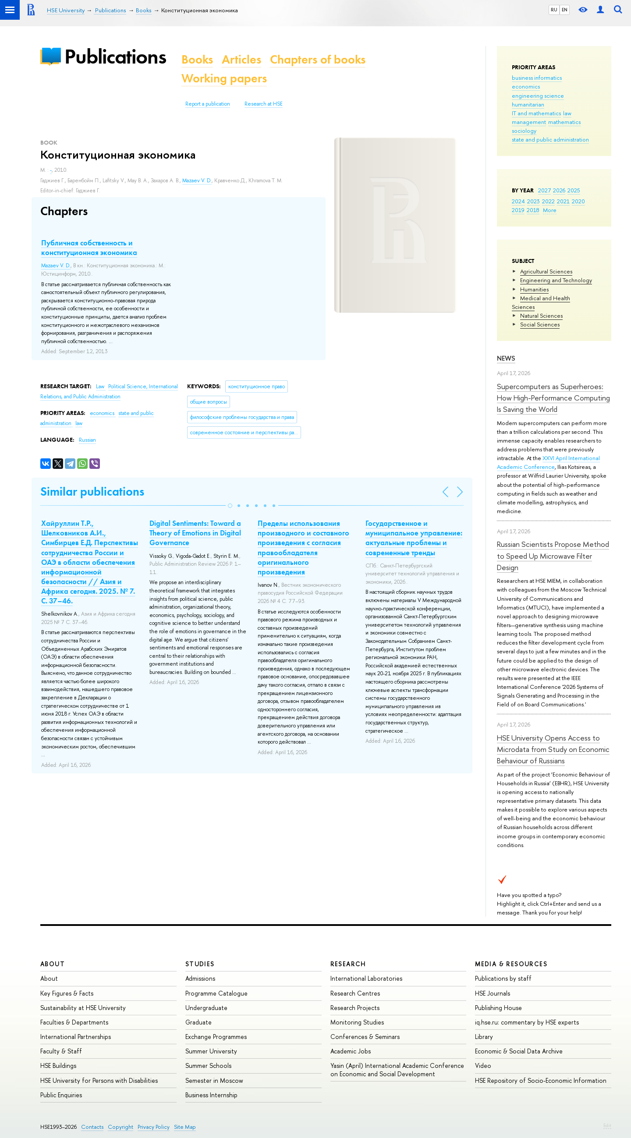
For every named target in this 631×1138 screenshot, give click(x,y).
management (529, 122)
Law (101, 386)
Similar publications (92, 491)
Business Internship (211, 1095)
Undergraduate (206, 1007)
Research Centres (355, 993)
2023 (533, 201)
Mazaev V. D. (197, 180)
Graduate (198, 1022)
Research (348, 964)
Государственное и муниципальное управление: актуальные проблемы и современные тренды (413, 537)
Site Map (185, 1127)
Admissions (200, 978)
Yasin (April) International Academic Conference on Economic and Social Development (397, 1069)
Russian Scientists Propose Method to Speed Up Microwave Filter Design (553, 555)
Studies (200, 964)
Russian (87, 439)
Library (484, 1036)
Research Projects (354, 1007)
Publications (115, 56)
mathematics (564, 122)
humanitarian (528, 104)
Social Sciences (540, 324)
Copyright (120, 1127)
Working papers (224, 78)
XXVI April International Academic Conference (548, 462)
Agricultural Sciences (546, 271)
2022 (548, 201)
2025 (573, 190)
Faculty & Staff (61, 1051)
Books (197, 59)
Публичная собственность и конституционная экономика (89, 247)
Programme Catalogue (216, 993)
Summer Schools (208, 1065)
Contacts (92, 1127)
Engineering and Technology (556, 280)
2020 (578, 201)
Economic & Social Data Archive (519, 1051)
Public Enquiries (61, 1095)
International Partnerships (75, 1036)
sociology (524, 131)
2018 (533, 210)
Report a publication (207, 103)
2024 (518, 201)
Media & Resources (511, 964)
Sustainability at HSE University (83, 1007)
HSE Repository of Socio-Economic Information (540, 1080)
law (567, 113)
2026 (559, 190)
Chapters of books (317, 59)
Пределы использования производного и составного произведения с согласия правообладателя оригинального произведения (303, 547)
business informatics (537, 78)
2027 (544, 190)
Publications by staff (503, 978)
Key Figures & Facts (66, 993)
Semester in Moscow (214, 1080)
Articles (241, 59)
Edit (607, 1125)
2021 (563, 201)
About (52, 964)
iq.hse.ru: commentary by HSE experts (527, 1022)
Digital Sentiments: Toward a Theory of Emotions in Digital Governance (195, 532)
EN (564, 10)
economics (526, 86)
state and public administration (550, 139)
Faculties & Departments (74, 1022)
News (506, 358)
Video (483, 1065)
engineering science (538, 95)
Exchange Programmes (216, 1036)
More (550, 210)
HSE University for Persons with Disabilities (99, 1080)
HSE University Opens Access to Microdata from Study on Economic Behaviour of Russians (553, 749)
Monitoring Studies (357, 1022)
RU (554, 10)
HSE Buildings (58, 1065)
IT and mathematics (536, 113)
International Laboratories (366, 978)
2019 (518, 210)
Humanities (534, 289)
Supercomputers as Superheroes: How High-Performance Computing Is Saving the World (553, 398)
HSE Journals (492, 993)
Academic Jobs (350, 1051)
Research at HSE (264, 103)
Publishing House (498, 1007)
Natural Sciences (541, 315)
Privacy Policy (154, 1127)
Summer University (211, 1051)
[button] (230, 505)
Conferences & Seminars (365, 1036)
